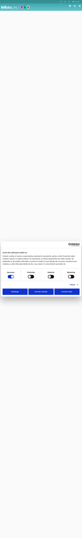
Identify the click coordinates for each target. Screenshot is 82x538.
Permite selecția (41, 292)
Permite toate (67, 292)
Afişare (72, 285)
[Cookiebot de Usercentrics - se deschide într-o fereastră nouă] (70, 244)
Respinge (15, 292)
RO (61, 2)
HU (69, 2)
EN (65, 2)
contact (76, 2)
